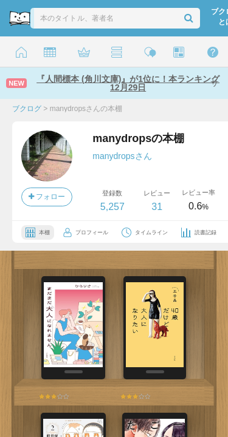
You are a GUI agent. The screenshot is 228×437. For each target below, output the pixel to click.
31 (156, 207)
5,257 (112, 207)
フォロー (47, 196)
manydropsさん (121, 156)
